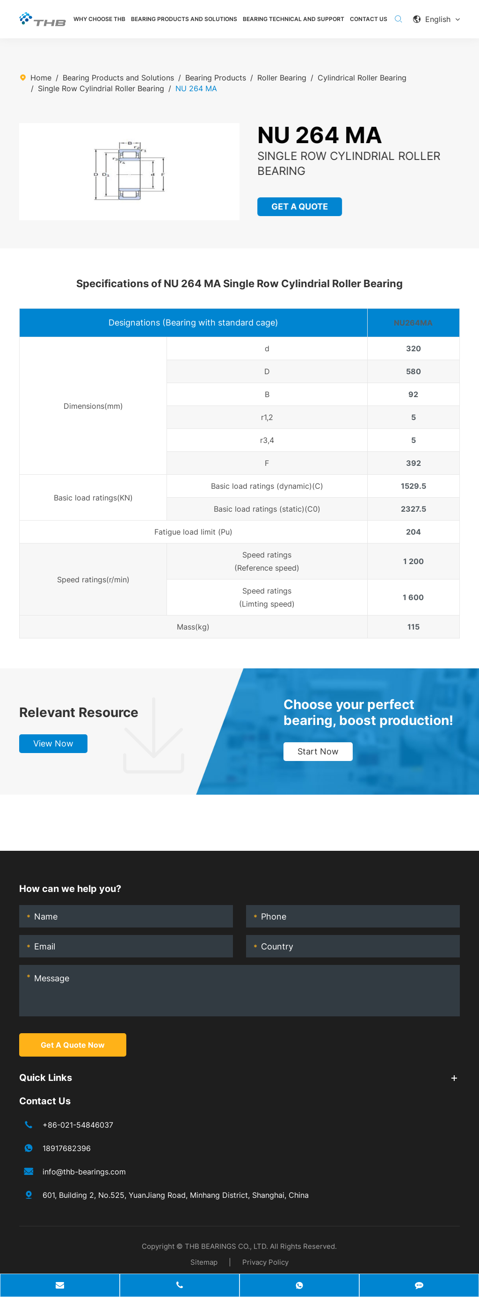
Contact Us (368, 18)
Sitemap (204, 1262)
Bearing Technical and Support (293, 18)
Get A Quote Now (73, 1045)
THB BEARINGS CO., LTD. (226, 1246)
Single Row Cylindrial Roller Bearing (101, 88)
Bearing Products (215, 77)
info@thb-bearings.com (84, 1171)
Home (40, 77)
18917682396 (67, 1148)
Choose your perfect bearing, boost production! (368, 712)
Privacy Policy (265, 1262)
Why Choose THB (99, 18)
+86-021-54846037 (78, 1125)
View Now (53, 743)
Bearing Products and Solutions (184, 18)
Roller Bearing (281, 77)
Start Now (318, 751)
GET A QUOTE (300, 206)
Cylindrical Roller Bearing (362, 77)
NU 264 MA (196, 88)
